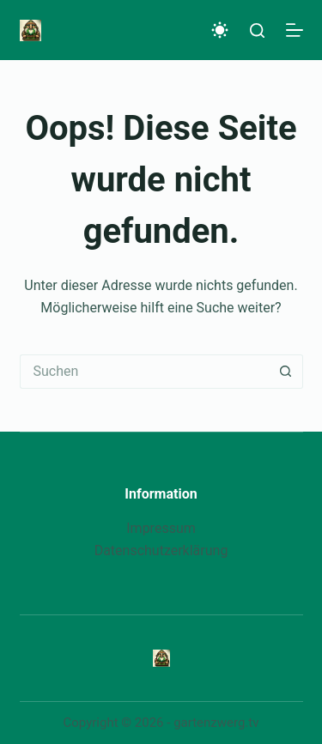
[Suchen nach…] (144, 371)
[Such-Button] (286, 371)
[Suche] (257, 30)
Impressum (161, 528)
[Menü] (294, 30)
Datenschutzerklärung (161, 550)
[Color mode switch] (219, 30)
